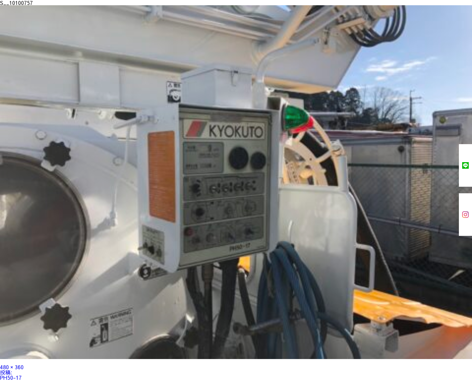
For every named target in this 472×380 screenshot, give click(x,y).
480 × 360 (12, 366)
